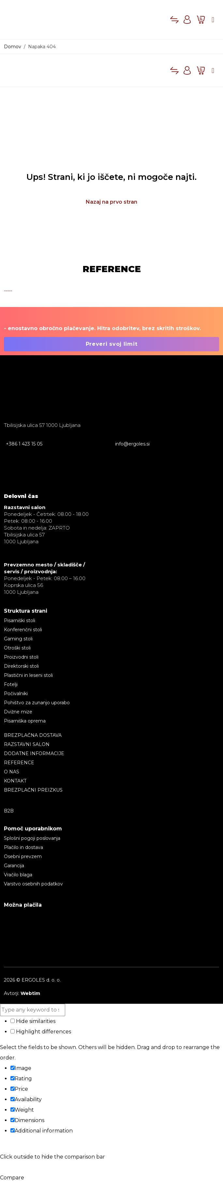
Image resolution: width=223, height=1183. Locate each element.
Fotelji (11, 684)
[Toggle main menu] (213, 20)
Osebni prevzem (23, 856)
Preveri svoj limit (112, 344)
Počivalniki (16, 693)
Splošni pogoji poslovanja (32, 838)
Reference (19, 763)
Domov (12, 47)
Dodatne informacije (34, 753)
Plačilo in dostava (23, 847)
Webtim (30, 993)
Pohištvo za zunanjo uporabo (37, 703)
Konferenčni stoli (23, 630)
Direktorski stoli (21, 666)
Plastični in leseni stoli (28, 675)
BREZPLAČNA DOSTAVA (33, 735)
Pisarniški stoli (19, 620)
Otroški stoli (17, 648)
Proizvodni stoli (21, 657)
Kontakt (15, 781)
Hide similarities (32, 1021)
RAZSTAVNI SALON (27, 744)
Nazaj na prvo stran (111, 202)
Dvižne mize (18, 712)
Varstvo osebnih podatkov (33, 884)
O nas (11, 772)
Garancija (14, 866)
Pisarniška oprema (25, 721)
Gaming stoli (18, 639)
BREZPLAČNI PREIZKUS (33, 790)
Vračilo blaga (18, 875)
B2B (9, 811)
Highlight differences (40, 1032)
